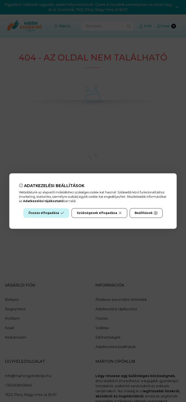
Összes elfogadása (46, 213)
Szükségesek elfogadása (99, 213)
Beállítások (146, 213)
